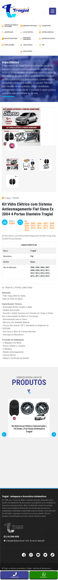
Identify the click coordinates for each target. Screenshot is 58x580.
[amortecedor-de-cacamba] (10, 32)
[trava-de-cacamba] (10, 45)
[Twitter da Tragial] (45, 555)
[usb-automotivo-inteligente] (47, 45)
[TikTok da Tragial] (52, 555)
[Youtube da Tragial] (38, 555)
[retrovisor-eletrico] (47, 38)
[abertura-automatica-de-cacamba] (10, 26)
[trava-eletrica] (29, 45)
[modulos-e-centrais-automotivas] (47, 32)
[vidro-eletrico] (29, 51)
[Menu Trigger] (52, 11)
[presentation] (4, 434)
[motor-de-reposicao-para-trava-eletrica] (10, 38)
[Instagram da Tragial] (31, 555)
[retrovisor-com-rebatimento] (29, 38)
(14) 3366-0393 (11, 536)
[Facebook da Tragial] (23, 555)
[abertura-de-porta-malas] (29, 26)
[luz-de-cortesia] (29, 32)
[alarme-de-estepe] (47, 26)
